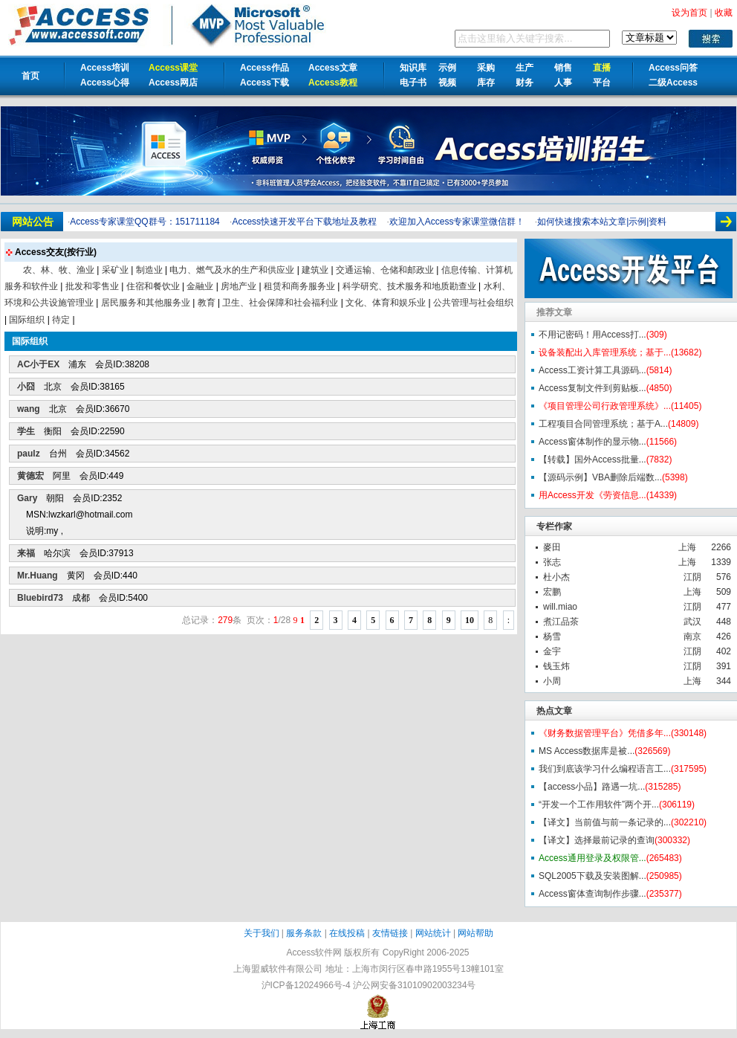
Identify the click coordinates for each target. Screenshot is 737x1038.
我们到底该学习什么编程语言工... (605, 769)
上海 (687, 547)
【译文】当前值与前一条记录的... (605, 822)
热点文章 (554, 711)
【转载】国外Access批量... (592, 459)
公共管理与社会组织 (473, 302)
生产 (524, 67)
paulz (28, 453)
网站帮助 (475, 933)
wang (28, 409)
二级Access (673, 82)
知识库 (413, 67)
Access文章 (332, 67)
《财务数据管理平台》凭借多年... (605, 733)
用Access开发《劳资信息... (592, 495)
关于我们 (261, 933)
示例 (447, 67)
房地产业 (238, 286)
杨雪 (552, 636)
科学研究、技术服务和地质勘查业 (409, 286)
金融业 (199, 286)
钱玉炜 (556, 666)
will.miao (560, 607)
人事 (563, 82)
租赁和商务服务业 (299, 286)
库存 (486, 82)
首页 (30, 76)
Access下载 (264, 82)
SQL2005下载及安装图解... (592, 876)
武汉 (692, 621)
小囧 (26, 386)
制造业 (149, 270)
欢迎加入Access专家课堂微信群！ (457, 221)
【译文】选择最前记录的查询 (597, 840)
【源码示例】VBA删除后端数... (600, 477)
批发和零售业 (92, 286)
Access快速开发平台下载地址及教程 (304, 221)
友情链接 (390, 933)
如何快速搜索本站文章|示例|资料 (601, 221)
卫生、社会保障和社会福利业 (280, 302)
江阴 (692, 577)
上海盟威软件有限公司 (277, 969)
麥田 (552, 547)
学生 (26, 431)
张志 (552, 562)
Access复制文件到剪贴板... (592, 388)
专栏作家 (554, 526)
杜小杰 (556, 577)
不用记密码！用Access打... (592, 334)
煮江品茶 (561, 621)
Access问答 (673, 67)
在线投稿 (347, 933)
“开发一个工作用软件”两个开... (599, 804)
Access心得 (104, 82)
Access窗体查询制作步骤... (592, 894)
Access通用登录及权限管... (592, 858)
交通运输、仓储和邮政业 (385, 270)
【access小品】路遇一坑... (592, 786)
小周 (552, 681)
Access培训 (104, 67)
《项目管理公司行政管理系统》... (605, 406)
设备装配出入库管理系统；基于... (605, 352)
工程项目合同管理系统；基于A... (603, 424)
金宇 (552, 651)
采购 (486, 67)
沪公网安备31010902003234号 (414, 985)
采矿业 (115, 270)
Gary (27, 498)
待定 (61, 320)
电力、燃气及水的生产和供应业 (231, 270)
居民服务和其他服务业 (145, 302)
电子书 (413, 82)
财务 (524, 82)
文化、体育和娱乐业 (385, 302)
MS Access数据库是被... (586, 751)
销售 (563, 67)
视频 (447, 82)
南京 (692, 636)
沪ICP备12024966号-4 (306, 985)
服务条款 (304, 933)
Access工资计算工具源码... (592, 370)
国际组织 (27, 320)
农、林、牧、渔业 (58, 270)
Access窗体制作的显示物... (592, 441)
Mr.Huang (37, 575)
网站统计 (433, 933)
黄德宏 (30, 476)
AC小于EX (38, 364)
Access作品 (264, 67)
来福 (26, 553)
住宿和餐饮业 (153, 286)
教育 (206, 302)
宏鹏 (552, 592)
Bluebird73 (40, 598)
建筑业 (315, 270)
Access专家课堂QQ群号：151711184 (144, 221)
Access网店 (173, 82)
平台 (602, 82)
